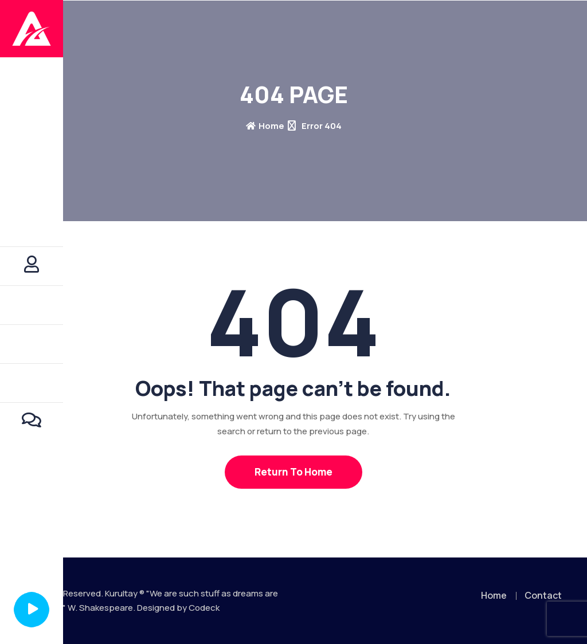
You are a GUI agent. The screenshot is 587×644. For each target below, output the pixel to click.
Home (265, 126)
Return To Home (293, 471)
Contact (543, 595)
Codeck (204, 608)
